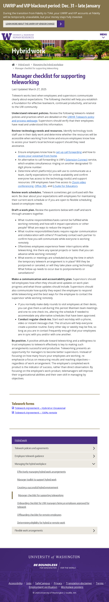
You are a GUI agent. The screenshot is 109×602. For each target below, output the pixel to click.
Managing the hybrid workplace (48, 64)
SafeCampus (42, 583)
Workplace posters (72, 587)
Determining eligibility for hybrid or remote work (41, 522)
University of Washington (54, 557)
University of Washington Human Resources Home (18, 36)
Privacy (58, 583)
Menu (103, 36)
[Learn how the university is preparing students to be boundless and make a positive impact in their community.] (54, 567)
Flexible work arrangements (55, 530)
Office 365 (40, 186)
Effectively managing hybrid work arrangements (41, 471)
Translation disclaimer (79, 583)
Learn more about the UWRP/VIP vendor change (30, 23)
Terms (100, 583)
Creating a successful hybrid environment (37, 487)
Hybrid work (24, 64)
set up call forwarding (69, 152)
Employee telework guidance (55, 456)
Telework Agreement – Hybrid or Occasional (40, 408)
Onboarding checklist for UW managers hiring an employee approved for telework (53, 505)
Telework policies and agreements (55, 448)
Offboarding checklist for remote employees (39, 514)
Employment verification (43, 587)
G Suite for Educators (65, 186)
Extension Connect (77, 159)
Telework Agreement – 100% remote (36, 412)
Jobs (29, 583)
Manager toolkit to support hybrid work (36, 479)
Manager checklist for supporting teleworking (40, 495)
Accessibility (16, 583)
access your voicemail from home (37, 156)
